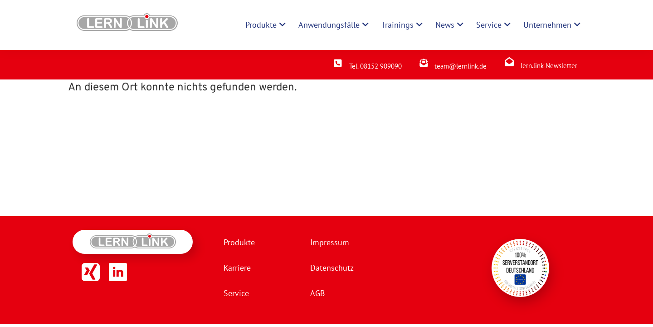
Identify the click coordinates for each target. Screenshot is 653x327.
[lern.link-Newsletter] (509, 61)
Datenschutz (332, 268)
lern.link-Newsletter (549, 65)
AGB (317, 293)
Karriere (237, 268)
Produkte (239, 242)
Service (236, 293)
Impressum (329, 242)
